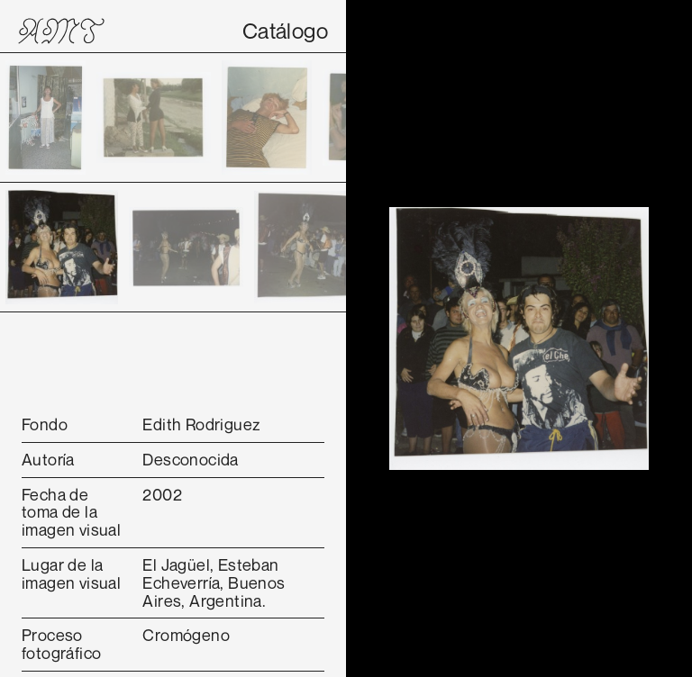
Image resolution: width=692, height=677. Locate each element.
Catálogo (285, 30)
